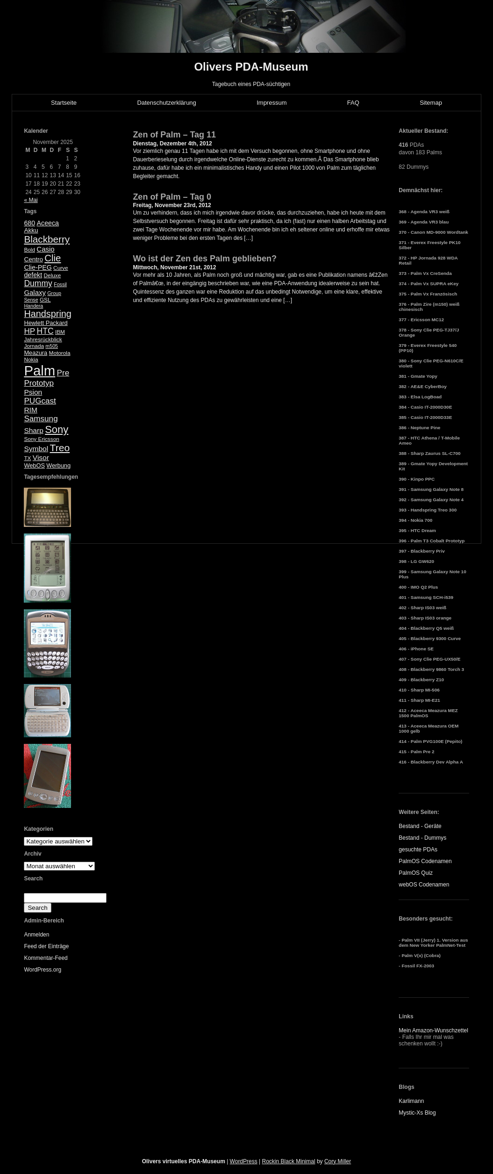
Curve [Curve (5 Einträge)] (60, 268)
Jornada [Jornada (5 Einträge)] (34, 346)
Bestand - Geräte (420, 826)
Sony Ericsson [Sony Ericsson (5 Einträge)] (41, 439)
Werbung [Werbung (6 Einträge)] (58, 465)
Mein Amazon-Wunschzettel (433, 1030)
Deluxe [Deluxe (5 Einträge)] (52, 275)
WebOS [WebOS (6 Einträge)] (34, 465)
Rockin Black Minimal (288, 1161)
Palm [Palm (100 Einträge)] (39, 370)
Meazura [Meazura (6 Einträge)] (35, 352)
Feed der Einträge (46, 946)
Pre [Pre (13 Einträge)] (63, 372)
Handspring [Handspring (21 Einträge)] (47, 314)
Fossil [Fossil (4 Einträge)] (60, 284)
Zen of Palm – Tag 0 (172, 197)
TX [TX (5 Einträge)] (27, 458)
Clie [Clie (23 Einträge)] (52, 258)
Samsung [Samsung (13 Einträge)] (40, 418)
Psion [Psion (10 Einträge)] (33, 392)
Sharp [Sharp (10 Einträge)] (33, 430)
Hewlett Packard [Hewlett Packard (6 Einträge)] (45, 322)
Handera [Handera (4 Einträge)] (33, 306)
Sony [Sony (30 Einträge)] (56, 429)
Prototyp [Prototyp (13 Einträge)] (39, 383)
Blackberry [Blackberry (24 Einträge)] (47, 239)
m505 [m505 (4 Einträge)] (51, 346)
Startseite (64, 102)
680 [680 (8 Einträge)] (29, 223)
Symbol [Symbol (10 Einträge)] (36, 449)
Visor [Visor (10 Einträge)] (41, 457)
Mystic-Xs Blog (417, 1112)
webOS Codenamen (424, 884)
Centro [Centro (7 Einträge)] (33, 259)
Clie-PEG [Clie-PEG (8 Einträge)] (37, 267)
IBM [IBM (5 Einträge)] (60, 332)
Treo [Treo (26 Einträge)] (60, 447)
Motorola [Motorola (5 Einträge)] (60, 353)
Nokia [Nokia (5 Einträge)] (31, 359)
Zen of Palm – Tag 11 (174, 134)
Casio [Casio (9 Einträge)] (45, 249)
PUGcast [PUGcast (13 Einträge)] (40, 400)
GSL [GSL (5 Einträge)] (45, 299)
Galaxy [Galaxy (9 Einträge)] (35, 292)
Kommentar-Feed (45, 958)
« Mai (30, 200)
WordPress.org (42, 969)
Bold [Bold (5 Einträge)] (29, 249)
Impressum (271, 102)
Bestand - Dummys (422, 838)
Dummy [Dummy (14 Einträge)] (38, 283)
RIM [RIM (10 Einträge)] (30, 410)
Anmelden (36, 934)
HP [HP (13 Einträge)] (29, 331)
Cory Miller (337, 1161)
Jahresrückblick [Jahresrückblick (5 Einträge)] (43, 339)
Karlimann (411, 1101)
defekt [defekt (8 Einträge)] (33, 275)
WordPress (243, 1161)
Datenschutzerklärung (166, 102)
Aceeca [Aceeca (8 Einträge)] (48, 223)
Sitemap (431, 102)
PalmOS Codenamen (425, 861)
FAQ (353, 102)
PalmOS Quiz (416, 873)
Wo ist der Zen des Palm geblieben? (205, 258)
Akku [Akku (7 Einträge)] (31, 230)
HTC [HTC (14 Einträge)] (45, 331)
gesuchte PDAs (418, 849)
